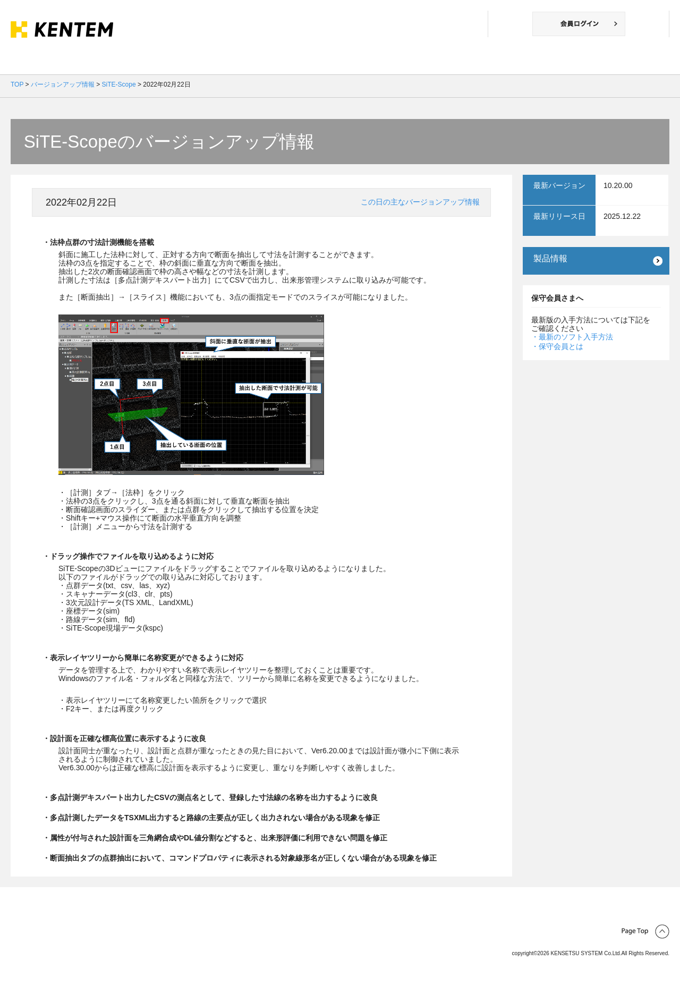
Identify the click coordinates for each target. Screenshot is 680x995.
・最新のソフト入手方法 (572, 337)
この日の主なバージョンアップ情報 (420, 202)
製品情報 (550, 258)
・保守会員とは (557, 346)
